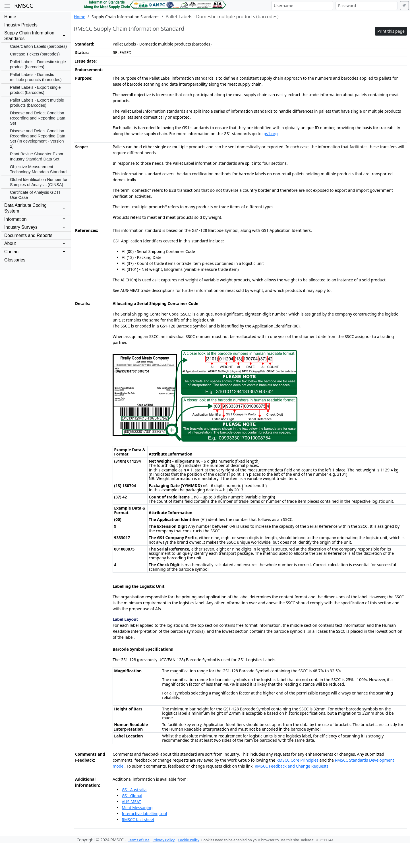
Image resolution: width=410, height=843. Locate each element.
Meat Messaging (137, 807)
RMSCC (23, 5)
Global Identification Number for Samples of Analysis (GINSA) (38, 182)
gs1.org (271, 133)
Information (15, 219)
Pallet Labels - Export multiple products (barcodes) (37, 103)
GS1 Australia (134, 789)
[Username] (302, 5)
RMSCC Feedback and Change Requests (291, 766)
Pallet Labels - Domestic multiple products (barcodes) (36, 77)
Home (10, 16)
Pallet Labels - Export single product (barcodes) (35, 90)
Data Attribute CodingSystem (25, 208)
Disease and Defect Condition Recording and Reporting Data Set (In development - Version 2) (37, 139)
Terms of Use (139, 840)
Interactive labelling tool (144, 813)
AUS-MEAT (131, 801)
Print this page (391, 31)
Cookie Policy (188, 840)
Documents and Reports (28, 235)
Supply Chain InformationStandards (29, 35)
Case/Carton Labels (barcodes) (38, 46)
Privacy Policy (164, 840)
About (10, 243)
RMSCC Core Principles (297, 760)
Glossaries (14, 259)
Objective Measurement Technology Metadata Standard (38, 169)
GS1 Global (132, 795)
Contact (12, 251)
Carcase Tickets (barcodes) (35, 54)
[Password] (366, 5)
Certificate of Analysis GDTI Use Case (35, 195)
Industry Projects (21, 24)
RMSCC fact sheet (138, 819)
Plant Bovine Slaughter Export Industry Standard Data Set (37, 156)
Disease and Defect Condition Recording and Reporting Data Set (37, 118)
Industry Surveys (21, 227)
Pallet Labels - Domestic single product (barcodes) (38, 64)
